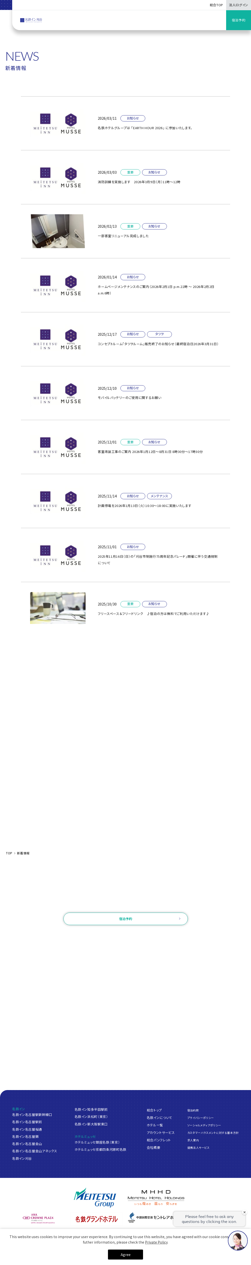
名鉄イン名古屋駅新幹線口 (32, 1114)
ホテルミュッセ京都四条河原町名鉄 (100, 1149)
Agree (126, 1254)
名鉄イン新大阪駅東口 (91, 1124)
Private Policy (156, 1242)
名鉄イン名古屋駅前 (27, 1121)
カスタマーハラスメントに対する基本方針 (213, 1132)
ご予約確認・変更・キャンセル (64, 934)
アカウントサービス (161, 1132)
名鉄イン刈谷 (22, 1158)
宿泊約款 (193, 1110)
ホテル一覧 (155, 1124)
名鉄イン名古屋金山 (27, 1143)
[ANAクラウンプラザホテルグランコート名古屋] (38, 1218)
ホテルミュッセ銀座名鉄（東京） (97, 1142)
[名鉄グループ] (95, 1198)
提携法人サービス (198, 1148)
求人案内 (193, 1140)
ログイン (98, 934)
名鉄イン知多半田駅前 (91, 1109)
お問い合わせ (125, 905)
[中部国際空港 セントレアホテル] (154, 1217)
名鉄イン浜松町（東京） (91, 1116)
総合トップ (154, 1109)
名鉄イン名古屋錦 (25, 1136)
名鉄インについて (159, 1117)
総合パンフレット (159, 1139)
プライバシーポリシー (200, 1117)
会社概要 (153, 1147)
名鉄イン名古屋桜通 (27, 1129)
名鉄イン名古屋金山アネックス (34, 1151)
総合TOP (216, 4)
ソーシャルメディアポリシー (204, 1125)
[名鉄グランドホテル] (96, 1219)
